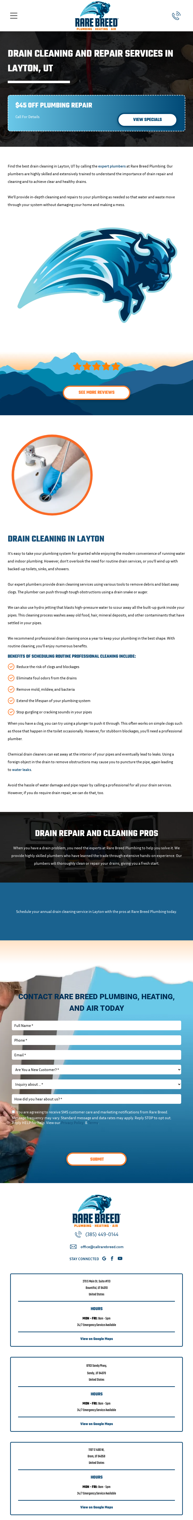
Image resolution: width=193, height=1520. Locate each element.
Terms (93, 1122)
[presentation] (48, 1138)
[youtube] (120, 1259)
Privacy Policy (72, 1122)
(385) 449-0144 (101, 1234)
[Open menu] (13, 15)
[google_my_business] (104, 1259)
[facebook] (112, 1259)
